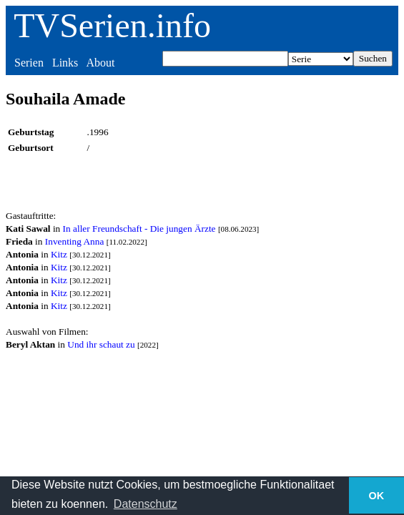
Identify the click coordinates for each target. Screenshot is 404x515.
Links (65, 63)
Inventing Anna (74, 241)
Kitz (59, 254)
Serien (29, 63)
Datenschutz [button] (145, 504)
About (100, 63)
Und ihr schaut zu (100, 344)
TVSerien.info (112, 25)
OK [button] (377, 495)
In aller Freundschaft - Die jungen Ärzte (139, 228)
